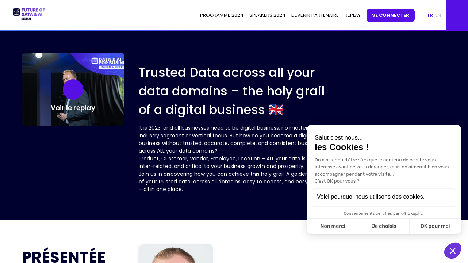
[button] (391, 15)
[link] (221, 15)
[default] (353, 15)
